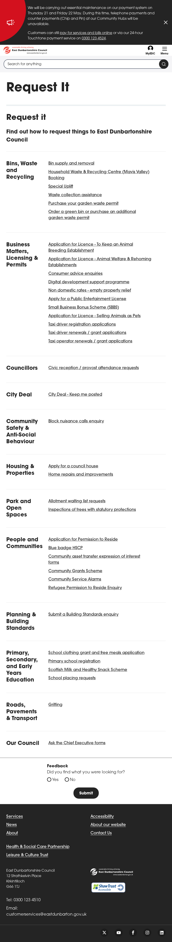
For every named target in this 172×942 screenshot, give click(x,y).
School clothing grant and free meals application (96, 653)
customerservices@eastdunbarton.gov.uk (46, 914)
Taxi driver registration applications (82, 325)
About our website (108, 825)
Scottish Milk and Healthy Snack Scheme (87, 670)
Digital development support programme (88, 282)
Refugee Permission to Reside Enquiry (85, 588)
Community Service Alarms (74, 579)
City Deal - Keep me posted (75, 395)
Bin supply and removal (71, 163)
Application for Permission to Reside (83, 540)
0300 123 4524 (94, 38)
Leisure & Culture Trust (27, 855)
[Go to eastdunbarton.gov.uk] (25, 50)
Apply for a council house (73, 466)
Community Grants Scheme (75, 571)
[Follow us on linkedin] (162, 933)
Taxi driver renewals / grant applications (87, 333)
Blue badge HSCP (65, 548)
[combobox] (86, 64)
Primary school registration (74, 661)
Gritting (55, 705)
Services (14, 817)
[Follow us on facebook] (133, 933)
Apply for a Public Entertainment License (87, 299)
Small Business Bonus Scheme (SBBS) (83, 307)
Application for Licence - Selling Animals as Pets (94, 316)
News (11, 825)
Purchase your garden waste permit (83, 204)
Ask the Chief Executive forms (76, 743)
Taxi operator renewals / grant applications (90, 341)
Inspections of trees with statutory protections (92, 510)
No (72, 780)
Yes (55, 780)
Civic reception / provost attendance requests (93, 368)
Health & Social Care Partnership (37, 847)
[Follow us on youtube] (119, 933)
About (12, 833)
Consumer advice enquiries (75, 274)
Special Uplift (60, 187)
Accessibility (102, 817)
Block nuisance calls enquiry (76, 421)
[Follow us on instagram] (147, 933)
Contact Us (101, 833)
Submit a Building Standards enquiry (83, 615)
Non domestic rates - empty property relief (89, 290)
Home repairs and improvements (80, 475)
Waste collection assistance (75, 195)
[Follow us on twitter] (104, 933)
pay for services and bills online (86, 33)
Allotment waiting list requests (76, 501)
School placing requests (72, 678)
